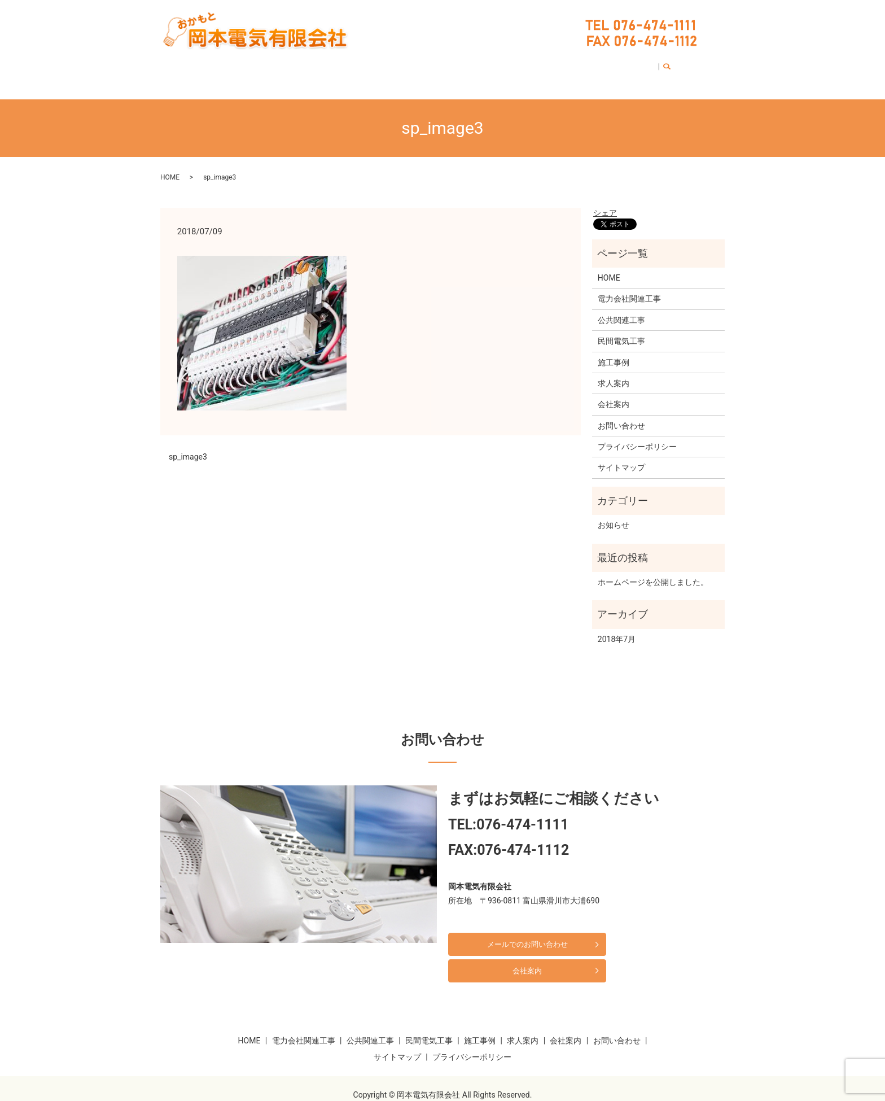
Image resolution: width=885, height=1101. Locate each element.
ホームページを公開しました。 (653, 571)
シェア (605, 202)
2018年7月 (617, 628)
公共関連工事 (365, 63)
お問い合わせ (610, 63)
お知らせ (613, 514)
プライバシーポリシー (637, 435)
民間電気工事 (424, 63)
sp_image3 (188, 446)
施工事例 (474, 63)
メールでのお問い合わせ (514, 933)
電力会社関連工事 (299, 63)
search (653, 63)
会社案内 (560, 63)
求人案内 (517, 63)
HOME (245, 63)
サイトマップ (621, 456)
